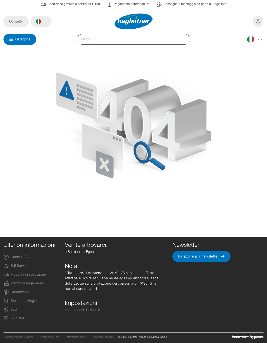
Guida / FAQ (16, 257)
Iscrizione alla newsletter (201, 256)
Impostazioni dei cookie (82, 310)
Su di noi (13, 318)
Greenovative (17, 292)
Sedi (10, 309)
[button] (41, 21)
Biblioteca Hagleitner (23, 300)
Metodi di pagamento (23, 283)
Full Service (16, 265)
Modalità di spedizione (24, 274)
